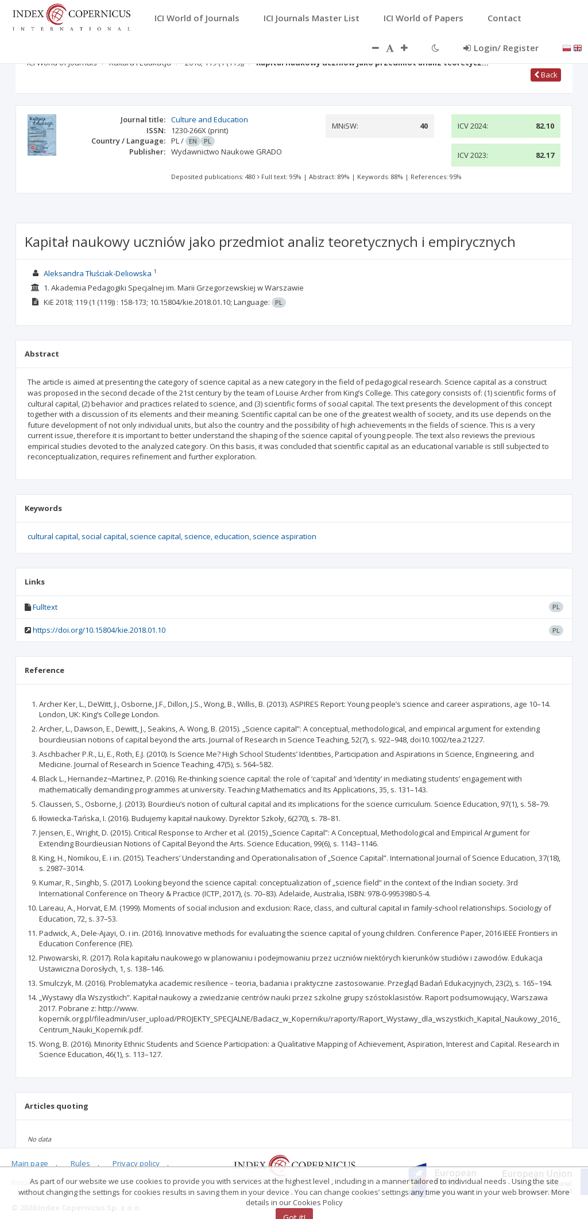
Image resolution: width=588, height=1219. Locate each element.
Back (546, 74)
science (197, 536)
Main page (29, 1163)
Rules (80, 1163)
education (231, 536)
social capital (104, 536)
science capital (155, 536)
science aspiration (284, 536)
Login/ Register (501, 47)
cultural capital (53, 536)
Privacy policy (136, 1163)
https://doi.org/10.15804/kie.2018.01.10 (99, 630)
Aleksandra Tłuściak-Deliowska (98, 273)
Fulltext (45, 607)
